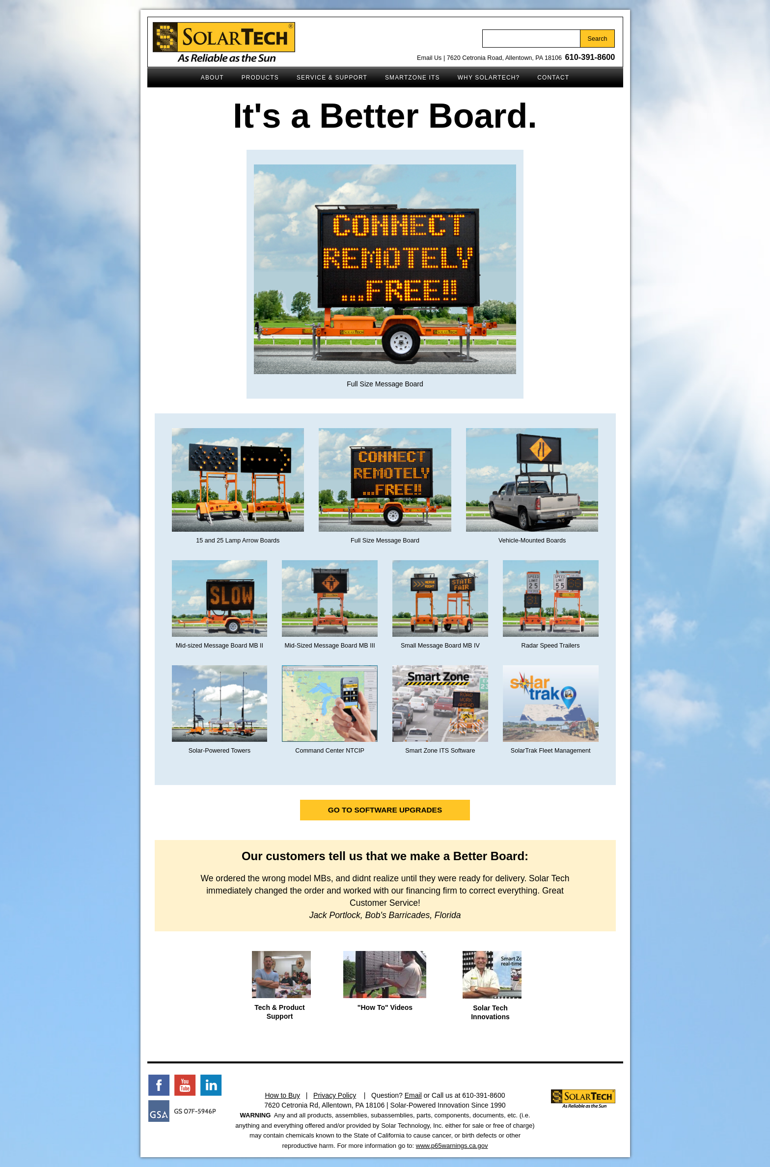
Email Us (429, 57)
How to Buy (282, 1095)
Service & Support (327, 74)
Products (256, 74)
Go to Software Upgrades (385, 810)
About (208, 74)
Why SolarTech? (484, 74)
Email (413, 1095)
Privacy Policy (334, 1095)
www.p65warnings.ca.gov (452, 1145)
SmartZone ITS (408, 74)
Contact (548, 74)
